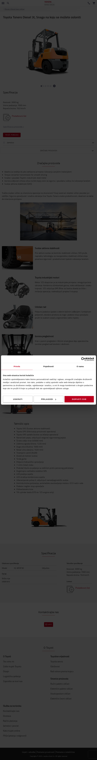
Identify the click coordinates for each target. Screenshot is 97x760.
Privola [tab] (17, 366)
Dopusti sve (79, 399)
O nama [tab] (80, 366)
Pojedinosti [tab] (48, 366)
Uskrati (17, 399)
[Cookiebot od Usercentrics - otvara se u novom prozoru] (83, 359)
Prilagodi (48, 399)
